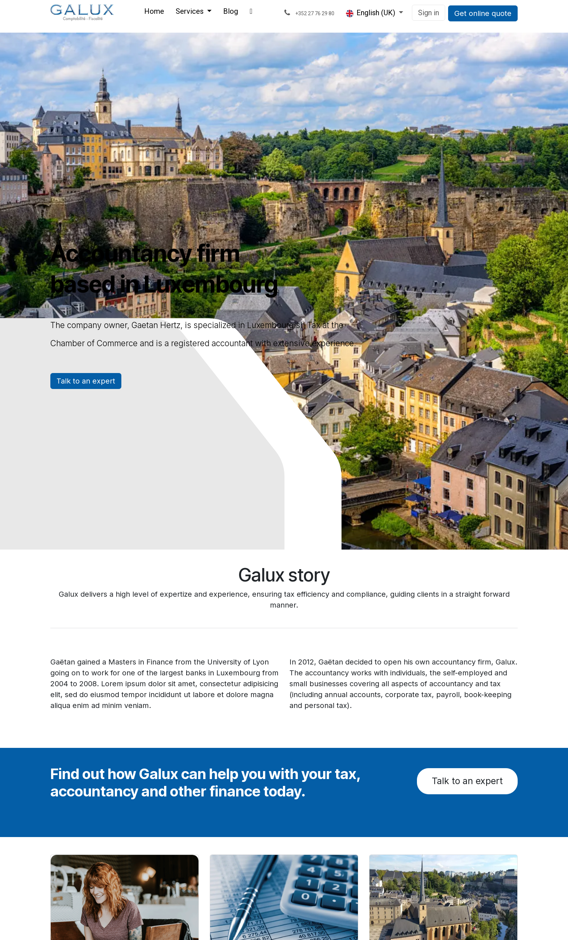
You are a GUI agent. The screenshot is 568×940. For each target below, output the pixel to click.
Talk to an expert (86, 381)
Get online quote (482, 13)
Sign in (428, 12)
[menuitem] (154, 12)
